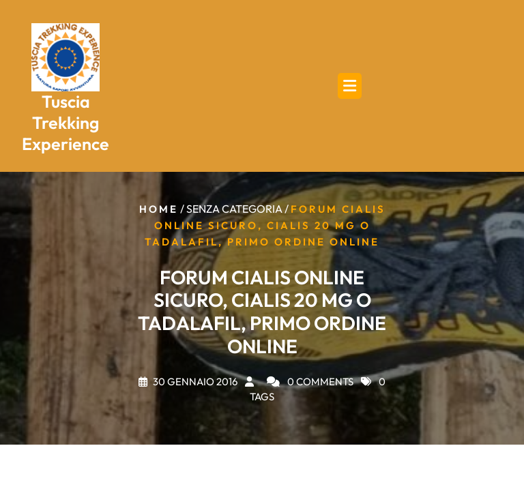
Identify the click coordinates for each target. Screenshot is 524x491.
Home (158, 209)
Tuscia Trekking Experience (65, 123)
